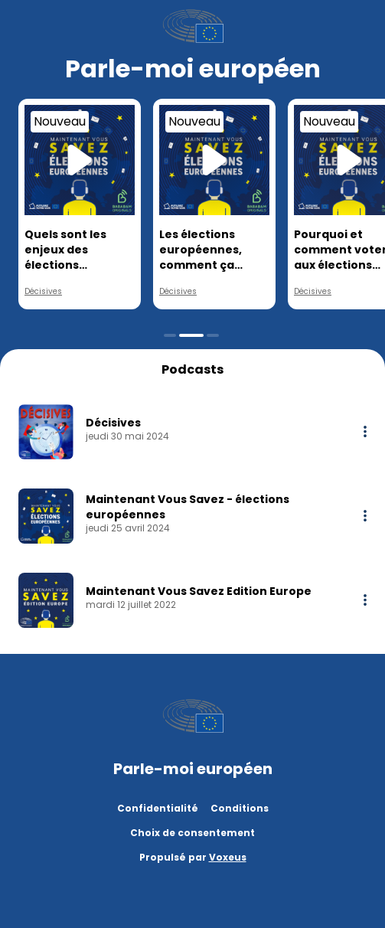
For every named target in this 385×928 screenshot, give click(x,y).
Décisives (43, 291)
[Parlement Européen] (192, 26)
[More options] (365, 431)
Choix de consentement (192, 832)
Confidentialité (157, 808)
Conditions (239, 808)
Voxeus (227, 857)
